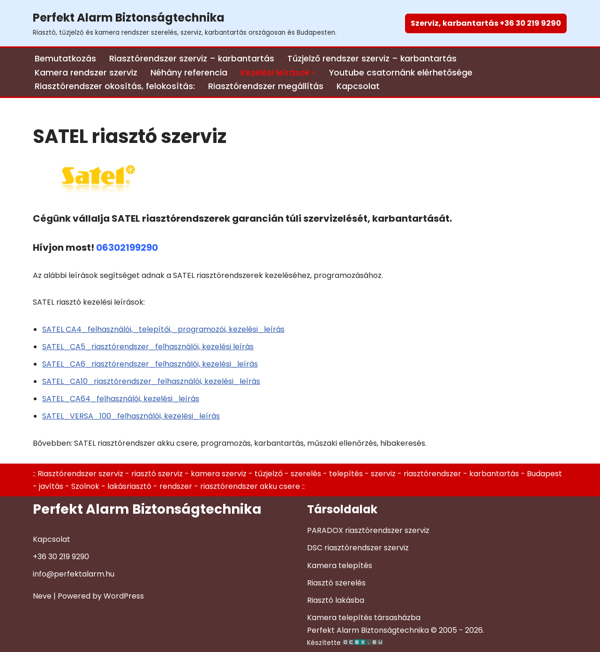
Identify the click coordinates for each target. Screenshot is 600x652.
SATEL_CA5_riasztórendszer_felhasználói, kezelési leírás (148, 346)
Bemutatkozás (65, 58)
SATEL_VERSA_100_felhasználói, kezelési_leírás (131, 416)
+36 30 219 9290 (61, 556)
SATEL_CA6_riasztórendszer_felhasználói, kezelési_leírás (150, 364)
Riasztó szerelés (336, 582)
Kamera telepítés (339, 565)
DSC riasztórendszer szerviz (358, 547)
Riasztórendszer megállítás (265, 86)
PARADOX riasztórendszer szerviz (368, 530)
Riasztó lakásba (335, 600)
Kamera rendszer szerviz (86, 72)
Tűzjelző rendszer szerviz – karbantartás (372, 58)
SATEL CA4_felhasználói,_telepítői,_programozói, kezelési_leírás (163, 329)
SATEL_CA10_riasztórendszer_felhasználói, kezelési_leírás (151, 381)
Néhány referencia (188, 72)
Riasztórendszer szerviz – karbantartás (191, 58)
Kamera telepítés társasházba (363, 617)
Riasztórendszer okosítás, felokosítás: (115, 86)
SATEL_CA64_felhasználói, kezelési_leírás (120, 398)
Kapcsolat (358, 86)
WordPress (124, 596)
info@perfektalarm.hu (73, 574)
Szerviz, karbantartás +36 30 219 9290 (486, 23)
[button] (314, 72)
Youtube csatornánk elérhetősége (400, 72)
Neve (42, 596)
